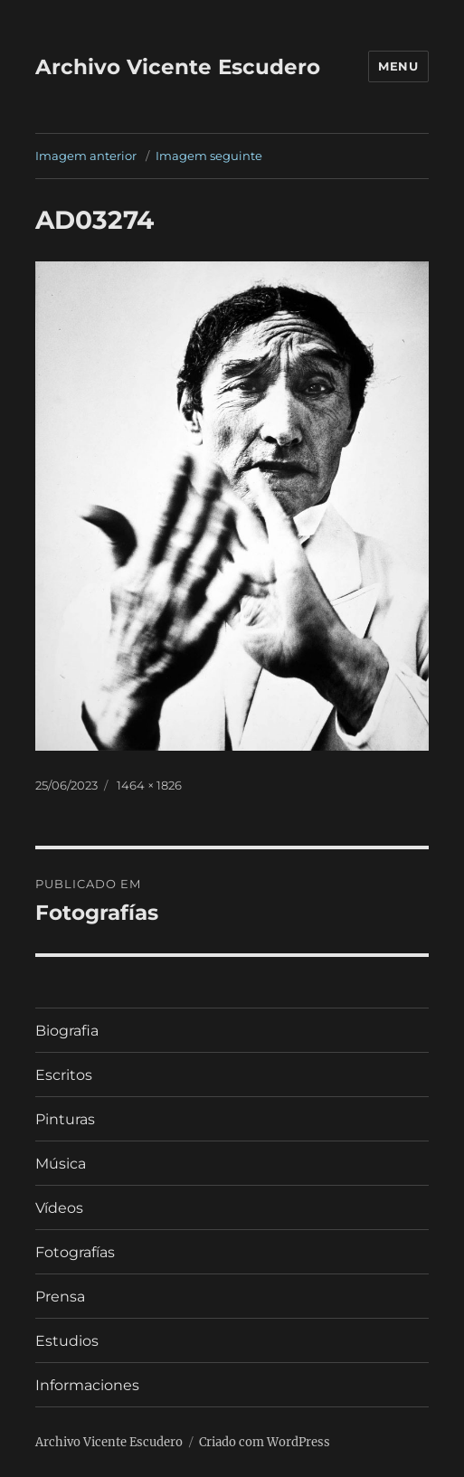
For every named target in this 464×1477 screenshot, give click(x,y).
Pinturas (65, 1119)
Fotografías (75, 1252)
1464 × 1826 (149, 785)
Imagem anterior (86, 155)
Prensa (60, 1296)
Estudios (67, 1340)
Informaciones (87, 1385)
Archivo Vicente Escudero (177, 67)
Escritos (63, 1075)
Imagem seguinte (209, 155)
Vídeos (59, 1208)
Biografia (67, 1030)
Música (60, 1163)
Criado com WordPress (264, 1442)
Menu (398, 66)
